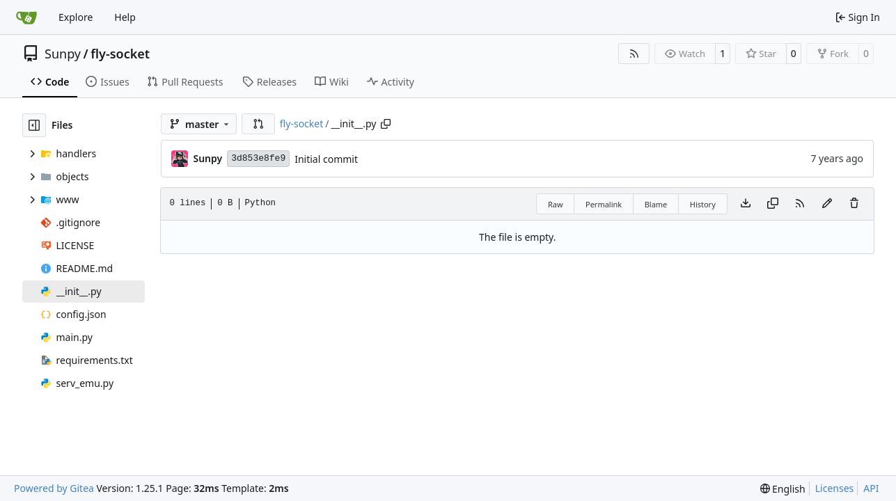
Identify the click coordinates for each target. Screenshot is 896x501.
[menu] (782, 488)
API (871, 488)
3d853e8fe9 (258, 158)
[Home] (26, 17)
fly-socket (120, 54)
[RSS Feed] (634, 53)
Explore (75, 17)
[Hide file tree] (34, 125)
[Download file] (745, 204)
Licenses (834, 488)
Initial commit (326, 159)
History (703, 204)
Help (125, 17)
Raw (555, 204)
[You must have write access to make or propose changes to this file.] (854, 204)
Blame (656, 204)
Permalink (603, 204)
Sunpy (63, 54)
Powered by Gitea (54, 488)
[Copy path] (386, 124)
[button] (258, 123)
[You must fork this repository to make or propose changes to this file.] (827, 204)
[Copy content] (773, 204)
